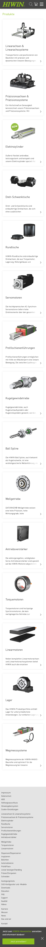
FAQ (2, 894)
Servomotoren (7, 827)
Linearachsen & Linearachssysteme (15, 814)
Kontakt (4, 923)
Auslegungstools (8, 881)
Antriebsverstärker (8, 837)
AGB (3, 799)
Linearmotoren (7, 848)
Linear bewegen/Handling (11, 869)
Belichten (5, 859)
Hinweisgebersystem (9, 806)
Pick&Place (6, 866)
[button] (41, 61)
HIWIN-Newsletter (22, 931)
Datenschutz (6, 796)
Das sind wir (6, 919)
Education (5, 891)
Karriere (4, 909)
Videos (4, 904)
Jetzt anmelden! (18, 941)
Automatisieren (7, 863)
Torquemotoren (7, 845)
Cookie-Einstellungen (9, 809)
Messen (4, 912)
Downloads (5, 887)
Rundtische (5, 824)
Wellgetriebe (6, 842)
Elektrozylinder (7, 820)
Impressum (6, 792)
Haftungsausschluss (9, 802)
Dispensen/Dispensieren (11, 853)
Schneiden (5, 876)
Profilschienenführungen (11, 830)
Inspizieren (5, 856)
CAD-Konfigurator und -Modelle (14, 884)
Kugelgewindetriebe (9, 834)
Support (4, 897)
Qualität (4, 901)
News (3, 915)
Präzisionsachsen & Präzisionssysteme (17, 817)
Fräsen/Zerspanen (8, 873)
